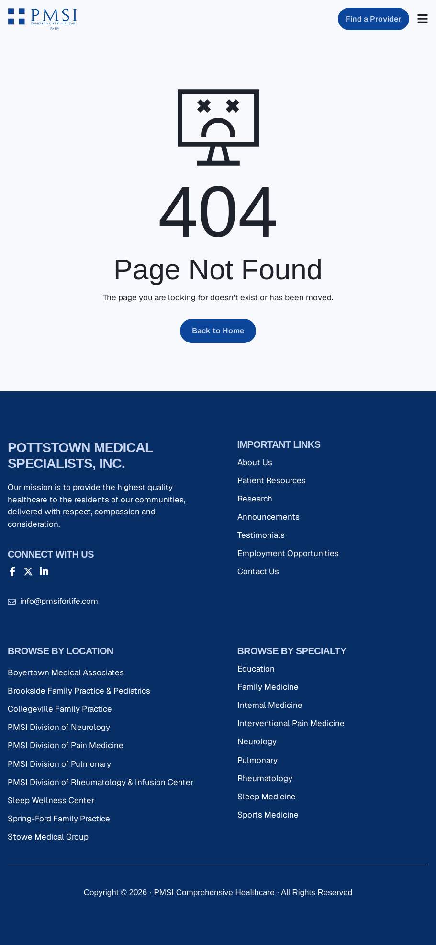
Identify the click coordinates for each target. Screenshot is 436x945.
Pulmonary (257, 760)
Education (256, 668)
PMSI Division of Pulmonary (59, 764)
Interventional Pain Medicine (291, 723)
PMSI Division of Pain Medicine (65, 745)
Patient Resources (271, 480)
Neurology (257, 741)
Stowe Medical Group (48, 836)
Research (254, 498)
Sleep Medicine (266, 796)
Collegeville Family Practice (60, 709)
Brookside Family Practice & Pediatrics (79, 690)
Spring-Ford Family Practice (59, 818)
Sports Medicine (268, 814)
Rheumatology (264, 778)
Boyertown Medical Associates (66, 672)
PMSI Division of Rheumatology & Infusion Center (100, 782)
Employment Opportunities (288, 553)
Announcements (268, 517)
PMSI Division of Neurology (59, 727)
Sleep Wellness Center (51, 800)
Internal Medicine (269, 705)
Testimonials (261, 535)
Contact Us (258, 571)
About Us (254, 462)
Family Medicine (268, 687)
